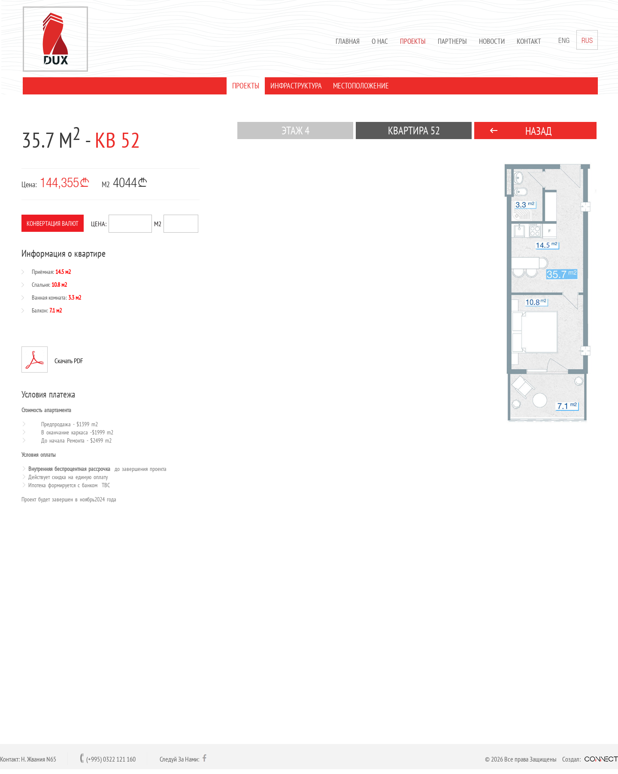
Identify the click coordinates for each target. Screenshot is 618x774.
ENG (562, 41)
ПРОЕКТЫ (244, 86)
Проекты (411, 41)
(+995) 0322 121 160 (111, 759)
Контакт (527, 41)
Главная (346, 41)
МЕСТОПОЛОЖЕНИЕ (360, 86)
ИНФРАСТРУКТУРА (295, 86)
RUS (586, 40)
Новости (490, 41)
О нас (378, 41)
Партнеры (451, 41)
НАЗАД (538, 131)
